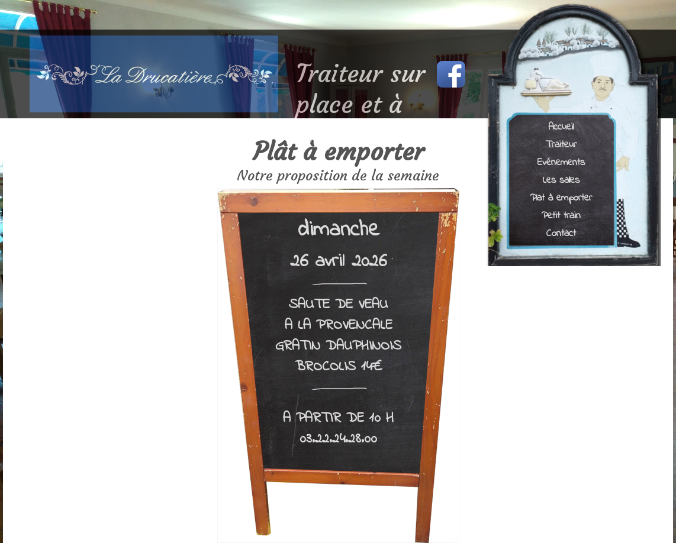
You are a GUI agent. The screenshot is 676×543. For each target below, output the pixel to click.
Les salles (561, 179)
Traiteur (561, 144)
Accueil (561, 126)
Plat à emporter (561, 197)
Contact (561, 232)
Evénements (561, 161)
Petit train (561, 215)
